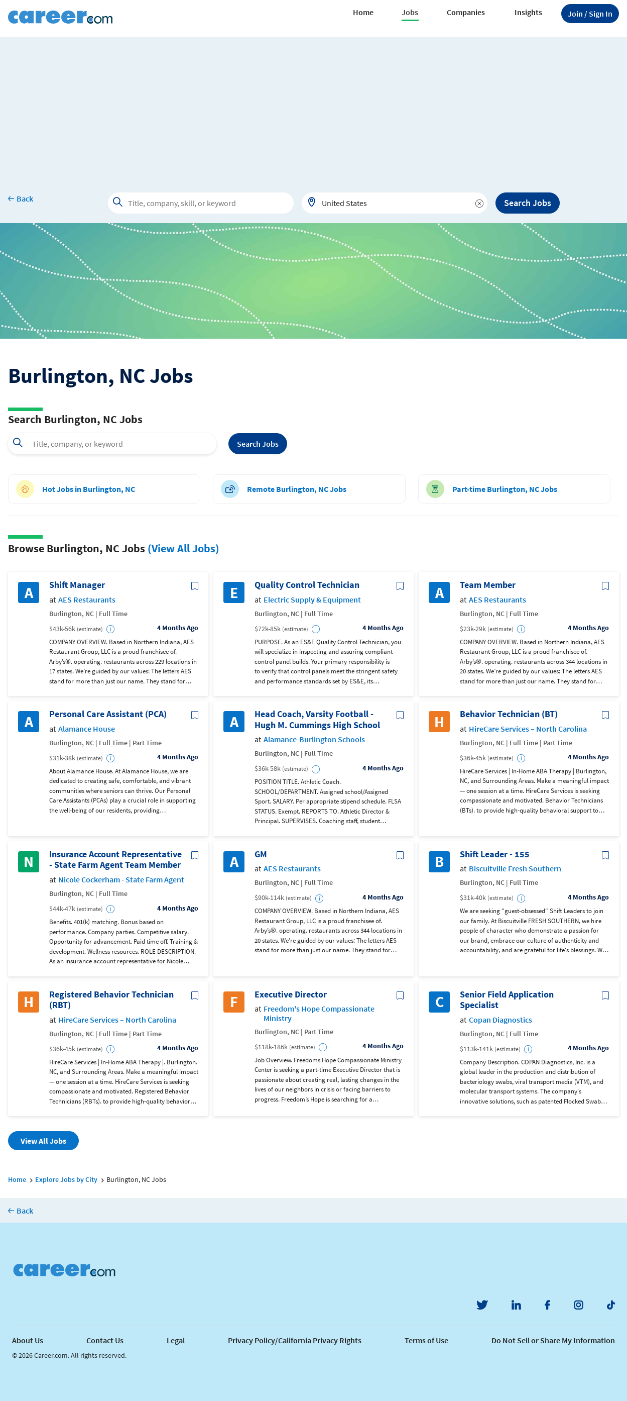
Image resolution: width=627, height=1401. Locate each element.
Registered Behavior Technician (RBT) (111, 1000)
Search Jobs (527, 203)
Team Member (488, 584)
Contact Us (104, 1340)
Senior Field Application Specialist (507, 1000)
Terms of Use (426, 1340)
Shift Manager (77, 584)
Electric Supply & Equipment (312, 600)
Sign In (590, 14)
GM (261, 854)
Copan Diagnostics (500, 1020)
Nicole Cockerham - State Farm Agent (121, 879)
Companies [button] (466, 12)
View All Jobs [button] (43, 1141)
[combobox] (394, 203)
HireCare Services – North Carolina (528, 729)
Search (258, 444)
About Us (27, 1340)
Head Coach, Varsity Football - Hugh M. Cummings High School (317, 719)
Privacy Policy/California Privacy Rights (294, 1340)
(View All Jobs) (183, 548)
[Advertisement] (314, 107)
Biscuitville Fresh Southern (515, 868)
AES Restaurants (86, 600)
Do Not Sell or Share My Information (553, 1340)
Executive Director (291, 994)
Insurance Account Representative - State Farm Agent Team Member (115, 859)
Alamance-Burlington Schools (314, 739)
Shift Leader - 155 (495, 854)
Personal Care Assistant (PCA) (108, 714)
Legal (176, 1340)
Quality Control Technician (307, 584)
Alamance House (86, 729)
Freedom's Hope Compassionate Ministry (319, 1013)
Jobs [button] (410, 12)
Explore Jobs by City (66, 1179)
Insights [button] (528, 12)
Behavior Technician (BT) (509, 714)
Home (363, 12)
